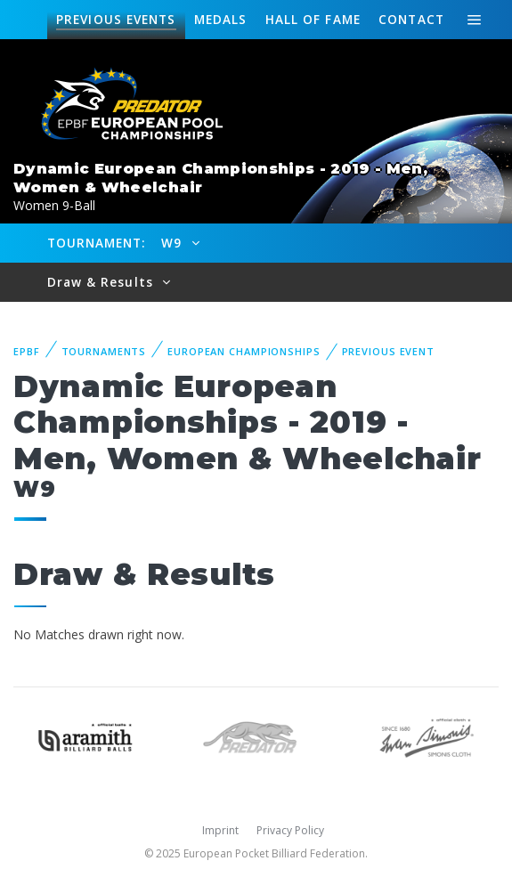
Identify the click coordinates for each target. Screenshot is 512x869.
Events (115, 19)
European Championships (243, 351)
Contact (411, 19)
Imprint (220, 830)
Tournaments (104, 351)
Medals (221, 19)
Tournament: (96, 242)
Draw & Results (102, 281)
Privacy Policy (290, 830)
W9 (173, 242)
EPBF (26, 351)
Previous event (388, 351)
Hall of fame (313, 19)
